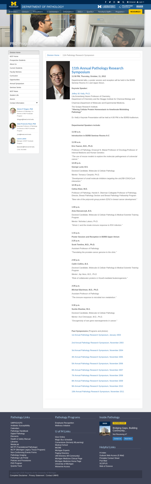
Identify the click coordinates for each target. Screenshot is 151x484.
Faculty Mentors (16, 72)
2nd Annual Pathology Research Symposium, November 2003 (98, 343)
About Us (13, 64)
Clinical (25, 11)
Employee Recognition (64, 423)
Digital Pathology (18, 434)
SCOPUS (103, 463)
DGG (80, 11)
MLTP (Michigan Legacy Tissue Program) (28, 450)
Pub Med (103, 461)
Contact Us (117, 439)
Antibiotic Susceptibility (20, 426)
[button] (106, 6)
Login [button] (140, 2)
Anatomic (13, 11)
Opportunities (15, 80)
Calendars (15, 428)
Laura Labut (21, 139)
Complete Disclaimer (18, 475)
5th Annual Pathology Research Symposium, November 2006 (97, 364)
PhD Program (16, 463)
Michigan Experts (62, 450)
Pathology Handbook (19, 431)
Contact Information (24, 103)
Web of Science (106, 466)
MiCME (58, 448)
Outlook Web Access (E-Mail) (111, 455)
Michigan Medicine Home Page (68, 461)
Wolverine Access (62, 467)
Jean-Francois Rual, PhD (26, 124)
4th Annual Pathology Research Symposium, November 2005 (97, 357)
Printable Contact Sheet (109, 458)
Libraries (14, 442)
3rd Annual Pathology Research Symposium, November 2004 (97, 350)
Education (38, 11)
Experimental (53, 11)
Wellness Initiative (62, 426)
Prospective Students (17, 60)
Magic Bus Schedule (63, 440)
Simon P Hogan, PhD (25, 109)
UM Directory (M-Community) (67, 456)
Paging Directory (62, 453)
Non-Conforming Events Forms (24, 452)
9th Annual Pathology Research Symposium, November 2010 (97, 386)
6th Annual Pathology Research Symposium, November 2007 (97, 370)
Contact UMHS (52, 475)
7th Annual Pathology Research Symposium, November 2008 (97, 375)
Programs (120, 11)
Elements (15, 436)
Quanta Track (16, 466)
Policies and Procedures (21, 461)
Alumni (12, 99)
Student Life (14, 95)
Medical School (61, 445)
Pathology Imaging (18, 455)
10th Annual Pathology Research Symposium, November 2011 (98, 392)
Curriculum (14, 76)
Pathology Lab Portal (19, 458)
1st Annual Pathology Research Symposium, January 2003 (96, 335)
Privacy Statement (36, 475)
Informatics (68, 11)
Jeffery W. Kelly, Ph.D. (81, 94)
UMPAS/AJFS (16, 423)
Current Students (16, 68)
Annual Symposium (17, 83)
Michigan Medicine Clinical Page (68, 459)
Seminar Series (15, 87)
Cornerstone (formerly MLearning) (69, 442)
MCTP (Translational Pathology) (24, 447)
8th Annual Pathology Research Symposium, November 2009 (97, 381)
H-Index (102, 453)
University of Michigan (64, 464)
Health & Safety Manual (20, 439)
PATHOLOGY (43, 6)
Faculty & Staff (104, 11)
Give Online (60, 437)
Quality (90, 11)
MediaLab (15, 444)
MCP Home (14, 56)
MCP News (14, 91)
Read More (128, 439)
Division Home (15, 52)
